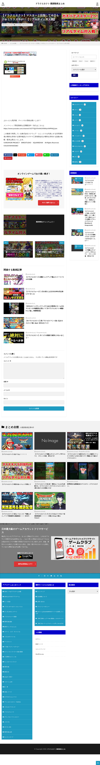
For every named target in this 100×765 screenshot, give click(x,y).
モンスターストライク (11, 668)
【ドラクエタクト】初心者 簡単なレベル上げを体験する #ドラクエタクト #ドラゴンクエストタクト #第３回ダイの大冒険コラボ (49, 487)
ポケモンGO (8, 737)
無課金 (78, 164)
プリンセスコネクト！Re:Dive (14, 711)
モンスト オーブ (9, 748)
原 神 (6, 695)
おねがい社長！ (9, 684)
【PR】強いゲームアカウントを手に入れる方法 (49, 631)
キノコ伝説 (7, 604)
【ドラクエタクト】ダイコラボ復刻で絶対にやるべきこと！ (44, 337)
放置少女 (7, 679)
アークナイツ (8, 647)
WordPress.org (40, 664)
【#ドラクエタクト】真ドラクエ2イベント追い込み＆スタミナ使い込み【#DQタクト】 (45, 322)
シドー (78, 121)
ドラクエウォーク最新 (11, 620)
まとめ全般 (18, 24)
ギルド (80, 61)
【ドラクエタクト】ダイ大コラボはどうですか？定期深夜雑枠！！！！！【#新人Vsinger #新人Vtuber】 (50, 517)
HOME (5, 43)
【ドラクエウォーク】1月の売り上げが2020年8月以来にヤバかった (45, 293)
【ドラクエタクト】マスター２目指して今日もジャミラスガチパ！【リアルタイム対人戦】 (44, 43)
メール (7, 390)
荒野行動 (7, 673)
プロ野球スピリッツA (11, 663)
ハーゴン (78, 132)
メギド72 (7, 732)
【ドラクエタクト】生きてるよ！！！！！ (90, 185)
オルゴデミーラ (80, 105)
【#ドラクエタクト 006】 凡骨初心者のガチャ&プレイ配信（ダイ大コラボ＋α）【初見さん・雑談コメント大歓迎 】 (90, 201)
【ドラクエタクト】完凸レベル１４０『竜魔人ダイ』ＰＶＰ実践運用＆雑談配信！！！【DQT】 (17, 517)
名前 (6, 382)
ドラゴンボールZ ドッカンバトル (15, 610)
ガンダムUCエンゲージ (11, 615)
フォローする (45, 225)
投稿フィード (40, 653)
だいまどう (79, 126)
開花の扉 (74, 61)
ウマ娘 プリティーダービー (13, 652)
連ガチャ (92, 61)
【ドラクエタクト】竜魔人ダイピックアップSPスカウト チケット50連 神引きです (90, 259)
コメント (7, 361)
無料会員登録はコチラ (25, 566)
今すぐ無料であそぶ (48, 203)
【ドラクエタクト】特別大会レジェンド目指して (17, 486)
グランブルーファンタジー (12, 727)
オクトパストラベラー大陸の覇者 (15, 657)
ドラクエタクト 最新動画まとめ (50, 4)
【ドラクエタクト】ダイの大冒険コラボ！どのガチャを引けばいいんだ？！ (90, 242)
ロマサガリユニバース (11, 705)
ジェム (86, 61)
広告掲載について (43, 599)
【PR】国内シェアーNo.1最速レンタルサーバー (50, 623)
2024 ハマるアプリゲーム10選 (14, 594)
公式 (77, 159)
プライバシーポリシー (44, 610)
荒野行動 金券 (8, 743)
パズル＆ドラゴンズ (10, 716)
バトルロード (80, 137)
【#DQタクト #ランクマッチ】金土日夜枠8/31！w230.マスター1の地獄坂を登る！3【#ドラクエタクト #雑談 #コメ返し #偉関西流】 (44, 308)
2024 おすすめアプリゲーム (13, 599)
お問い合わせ (41, 604)
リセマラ (78, 154)
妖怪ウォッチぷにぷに (11, 631)
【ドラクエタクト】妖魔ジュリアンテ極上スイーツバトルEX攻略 (44, 278)
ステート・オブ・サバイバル (13, 636)
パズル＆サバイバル (10, 641)
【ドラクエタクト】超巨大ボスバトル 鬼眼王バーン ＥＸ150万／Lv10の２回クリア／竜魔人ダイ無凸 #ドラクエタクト (82, 457)
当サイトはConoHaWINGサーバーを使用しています (50, 616)
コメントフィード (41, 659)
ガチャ (78, 110)
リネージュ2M (9, 689)
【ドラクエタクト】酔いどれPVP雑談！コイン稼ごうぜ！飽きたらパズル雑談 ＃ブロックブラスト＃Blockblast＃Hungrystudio (90, 222)
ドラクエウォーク (10, 721)
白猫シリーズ (8, 700)
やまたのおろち (80, 148)
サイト (6, 399)
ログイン (38, 648)
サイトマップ (41, 594)
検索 (74, 75)
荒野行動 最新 (8, 625)
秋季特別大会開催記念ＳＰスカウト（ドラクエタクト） (82, 486)
